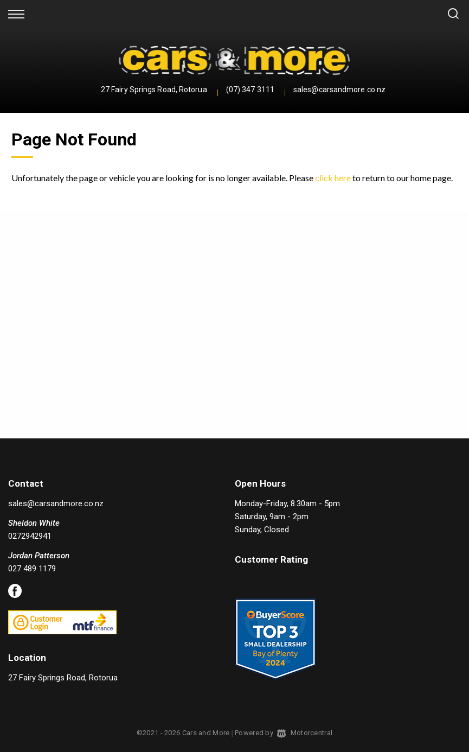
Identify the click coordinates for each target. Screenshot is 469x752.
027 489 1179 (32, 568)
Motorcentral (304, 733)
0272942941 (30, 536)
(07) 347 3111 (250, 89)
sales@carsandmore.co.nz (339, 89)
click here (333, 178)
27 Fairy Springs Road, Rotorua (154, 89)
